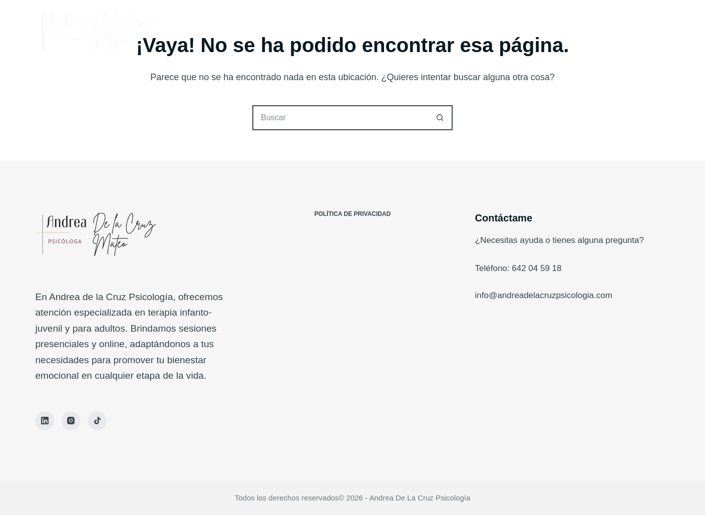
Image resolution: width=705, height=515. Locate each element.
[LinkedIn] (44, 420)
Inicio (297, 30)
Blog (408, 30)
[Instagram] (71, 420)
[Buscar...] (340, 117)
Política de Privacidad (352, 213)
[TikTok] (97, 420)
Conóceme (353, 30)
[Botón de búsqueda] (440, 117)
